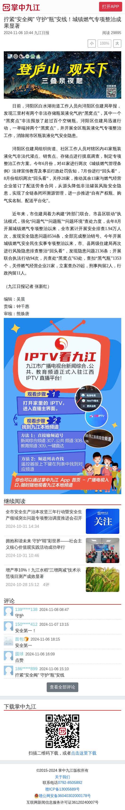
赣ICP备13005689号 (62, 789)
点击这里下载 (83, 753)
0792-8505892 (70, 783)
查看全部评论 (62, 687)
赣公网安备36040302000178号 (62, 796)
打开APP (110, 6)
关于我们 (62, 777)
